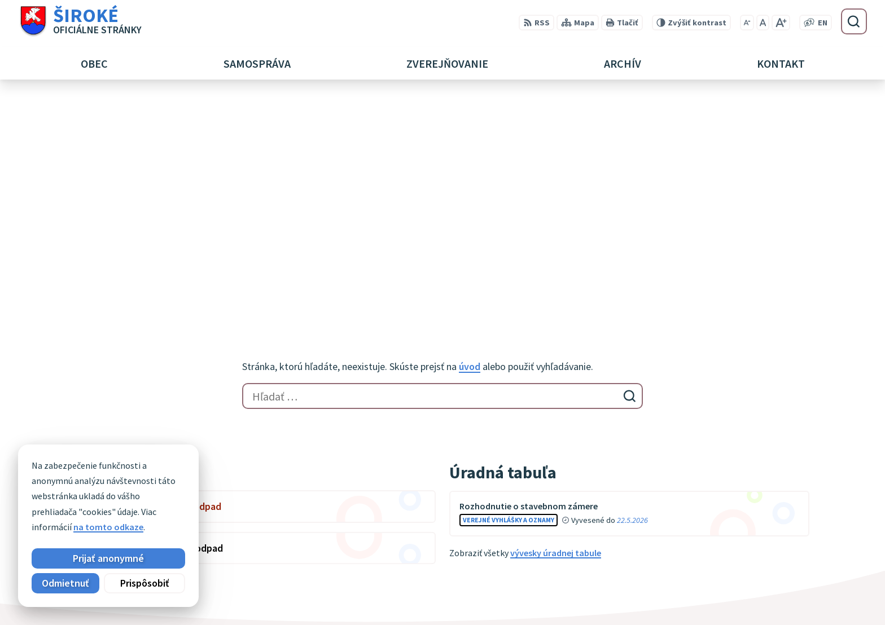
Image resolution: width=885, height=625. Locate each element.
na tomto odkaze (108, 526)
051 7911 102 (724, 582)
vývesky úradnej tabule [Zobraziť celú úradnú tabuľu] (555, 328)
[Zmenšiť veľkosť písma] (747, 22)
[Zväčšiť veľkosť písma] (781, 22)
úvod (469, 141)
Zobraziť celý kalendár (120, 356)
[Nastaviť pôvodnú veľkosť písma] (762, 22)
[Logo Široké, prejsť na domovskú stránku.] (80, 21)
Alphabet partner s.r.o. (223, 488)
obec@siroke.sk (731, 595)
